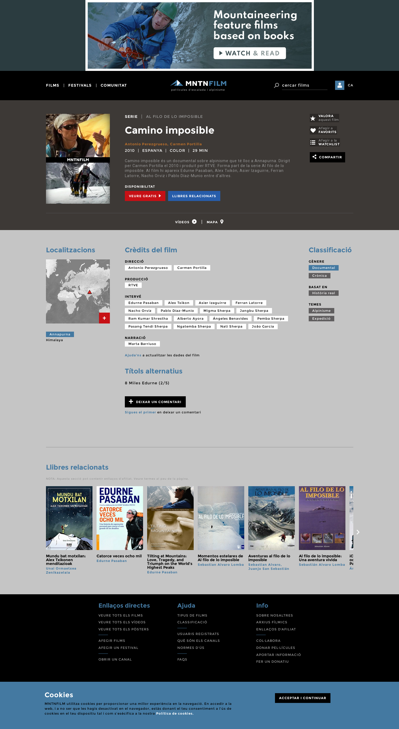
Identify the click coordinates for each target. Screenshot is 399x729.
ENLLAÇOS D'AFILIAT (276, 631)
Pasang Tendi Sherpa (148, 328)
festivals (80, 85)
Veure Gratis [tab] (145, 196)
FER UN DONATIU (272, 663)
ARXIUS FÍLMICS (271, 624)
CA (350, 85)
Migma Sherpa (217, 312)
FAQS (182, 661)
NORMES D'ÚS (191, 649)
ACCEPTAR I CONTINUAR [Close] (302, 698)
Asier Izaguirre (212, 304)
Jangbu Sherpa (254, 312)
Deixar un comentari (155, 403)
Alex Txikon (179, 304)
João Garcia (263, 328)
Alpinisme (321, 312)
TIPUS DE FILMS (192, 617)
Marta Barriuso (142, 345)
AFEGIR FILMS (111, 642)
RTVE (133, 287)
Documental (323, 269)
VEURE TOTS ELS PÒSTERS (123, 631)
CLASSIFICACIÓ (192, 624)
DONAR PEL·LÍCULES (275, 649)
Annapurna (60, 336)
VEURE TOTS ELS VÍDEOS (122, 624)
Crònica (319, 277)
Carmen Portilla (191, 144)
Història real (323, 295)
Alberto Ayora (190, 320)
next (358, 533)
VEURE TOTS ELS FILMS (120, 617)
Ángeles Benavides (230, 320)
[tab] (185, 222)
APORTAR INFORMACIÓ (278, 656)
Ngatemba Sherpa (194, 328)
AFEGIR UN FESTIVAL (118, 649)
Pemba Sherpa (270, 320)
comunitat (114, 85)
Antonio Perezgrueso (148, 144)
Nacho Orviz (139, 312)
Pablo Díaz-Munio (177, 312)
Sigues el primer (140, 414)
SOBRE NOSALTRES (274, 617)
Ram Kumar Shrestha (148, 320)
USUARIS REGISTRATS (198, 635)
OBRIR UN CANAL (115, 661)
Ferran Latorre (249, 304)
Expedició (321, 320)
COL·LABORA (268, 642)
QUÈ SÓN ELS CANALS (198, 642)
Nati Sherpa (231, 328)
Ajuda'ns (133, 357)
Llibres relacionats (194, 196)
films (52, 85)
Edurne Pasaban (143, 304)
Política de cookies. (175, 713)
